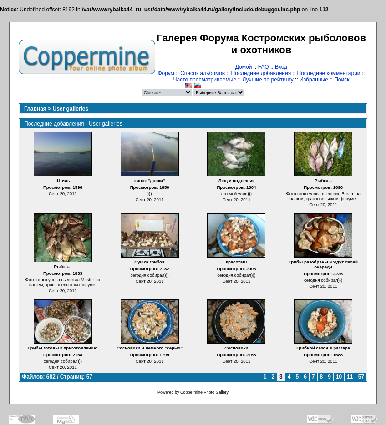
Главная (35, 109)
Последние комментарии (329, 73)
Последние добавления (261, 73)
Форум (165, 73)
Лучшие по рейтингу (267, 79)
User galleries (71, 109)
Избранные (314, 79)
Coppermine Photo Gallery (204, 392)
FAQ (263, 67)
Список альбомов (202, 73)
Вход (281, 67)
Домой (243, 67)
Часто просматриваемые (205, 79)
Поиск (341, 79)
